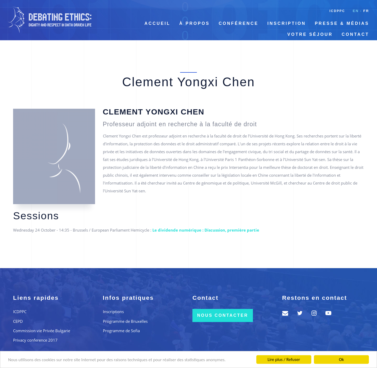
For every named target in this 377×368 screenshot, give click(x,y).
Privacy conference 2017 (35, 340)
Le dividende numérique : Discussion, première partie (205, 230)
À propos (194, 23)
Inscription (286, 23)
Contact (355, 34)
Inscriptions (113, 311)
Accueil (157, 23)
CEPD (18, 321)
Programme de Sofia (121, 330)
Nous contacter (222, 315)
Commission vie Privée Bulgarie (41, 330)
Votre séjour (310, 34)
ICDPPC (337, 11)
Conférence (238, 23)
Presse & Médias (342, 23)
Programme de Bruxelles (125, 321)
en (356, 11)
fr (366, 11)
